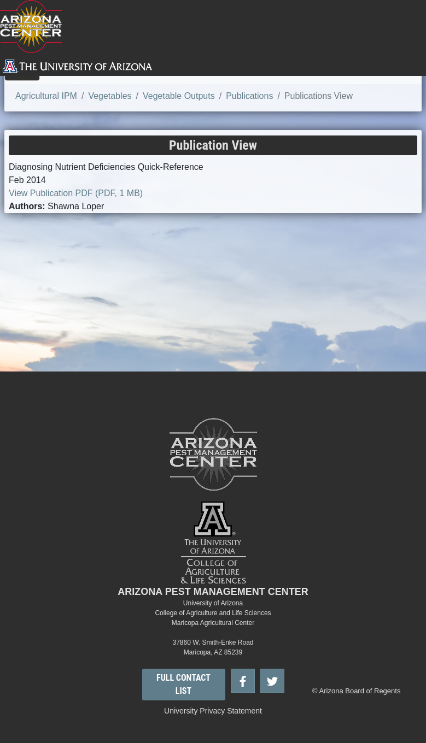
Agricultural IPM (46, 96)
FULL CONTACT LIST (183, 684)
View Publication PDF (76, 193)
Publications (249, 96)
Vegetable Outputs (179, 96)
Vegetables (109, 96)
